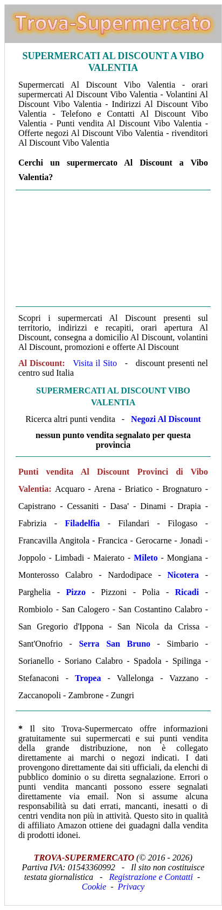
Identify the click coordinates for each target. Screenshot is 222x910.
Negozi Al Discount (166, 419)
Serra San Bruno (114, 643)
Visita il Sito (95, 363)
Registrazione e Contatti (151, 877)
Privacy (130, 886)
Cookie (94, 886)
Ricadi (187, 592)
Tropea (88, 678)
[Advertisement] (113, 248)
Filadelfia (82, 523)
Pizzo (75, 592)
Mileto (145, 557)
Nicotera (183, 574)
